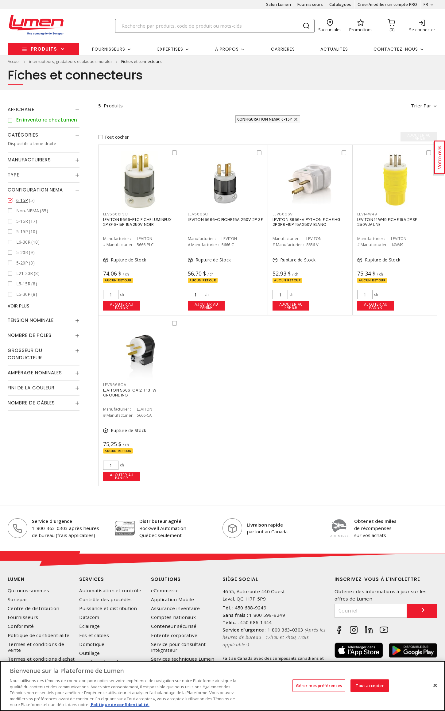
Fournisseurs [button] (108, 49)
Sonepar (17, 599)
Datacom (89, 617)
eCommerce (165, 590)
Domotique (91, 644)
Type (13, 175)
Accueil (14, 61)
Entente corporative (174, 635)
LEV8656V (283, 214)
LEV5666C (198, 214)
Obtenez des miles (375, 521)
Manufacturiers (29, 159)
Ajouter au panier (122, 306)
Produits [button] (44, 49)
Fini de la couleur (31, 387)
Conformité (21, 626)
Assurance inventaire (175, 608)
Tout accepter (370, 685)
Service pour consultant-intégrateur (179, 647)
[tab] (43, 109)
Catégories (23, 135)
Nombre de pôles (30, 335)
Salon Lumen (278, 4)
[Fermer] (435, 685)
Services (91, 579)
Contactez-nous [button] (395, 49)
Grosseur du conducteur (25, 354)
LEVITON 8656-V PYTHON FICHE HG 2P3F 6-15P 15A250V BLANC (307, 222)
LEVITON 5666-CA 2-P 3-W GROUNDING (129, 393)
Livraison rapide (265, 525)
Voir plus (18, 306)
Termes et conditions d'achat (41, 659)
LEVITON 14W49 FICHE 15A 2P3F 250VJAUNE (387, 222)
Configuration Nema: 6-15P (264, 119)
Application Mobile (172, 599)
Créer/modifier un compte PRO (387, 4)
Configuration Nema (35, 190)
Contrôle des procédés (105, 599)
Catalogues (340, 4)
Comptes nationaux (173, 617)
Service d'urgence (52, 521)
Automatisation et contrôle (110, 590)
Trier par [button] (421, 105)
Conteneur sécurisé (174, 626)
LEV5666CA (114, 384)
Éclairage (89, 626)
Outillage (89, 653)
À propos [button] (227, 49)
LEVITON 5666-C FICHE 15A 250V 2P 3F (225, 219)
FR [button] (426, 4)
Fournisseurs (310, 4)
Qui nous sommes (28, 590)
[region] (222, 686)
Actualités (334, 49)
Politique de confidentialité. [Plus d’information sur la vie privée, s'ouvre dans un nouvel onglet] (119, 704)
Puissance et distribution (108, 608)
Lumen (16, 579)
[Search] (215, 26)
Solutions (166, 579)
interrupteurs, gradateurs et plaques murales (71, 61)
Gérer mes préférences (319, 685)
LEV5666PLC (115, 214)
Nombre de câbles (31, 403)
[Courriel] (371, 611)
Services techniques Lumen (182, 659)
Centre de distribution (34, 608)
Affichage (21, 109)
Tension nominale (31, 320)
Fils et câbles (94, 635)
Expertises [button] (170, 49)
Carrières (283, 49)
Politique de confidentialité (38, 635)
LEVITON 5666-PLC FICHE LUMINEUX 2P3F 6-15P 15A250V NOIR (137, 222)
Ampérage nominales (35, 372)
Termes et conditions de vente (36, 647)
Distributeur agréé (160, 521)
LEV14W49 (367, 214)
